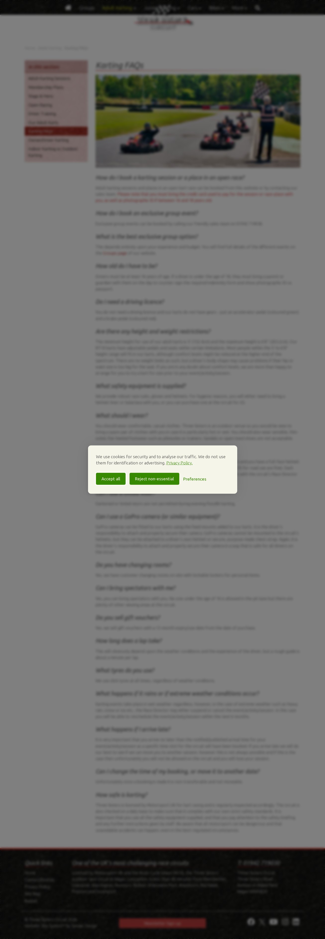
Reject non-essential (154, 478)
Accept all (110, 478)
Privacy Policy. (179, 462)
